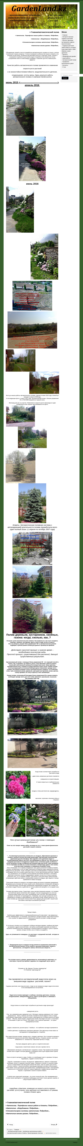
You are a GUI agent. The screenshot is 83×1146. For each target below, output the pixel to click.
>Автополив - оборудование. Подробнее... (45, 39)
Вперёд (54, 1124)
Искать (65, 78)
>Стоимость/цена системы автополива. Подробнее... (40, 42)
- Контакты (65, 65)
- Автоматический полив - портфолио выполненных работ (69, 61)
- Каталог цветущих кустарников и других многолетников (68, 42)
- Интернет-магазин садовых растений (67, 37)
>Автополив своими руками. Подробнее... (45, 45)
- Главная (64, 35)
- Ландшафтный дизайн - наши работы (69, 57)
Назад (10, 1124)
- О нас (64, 67)
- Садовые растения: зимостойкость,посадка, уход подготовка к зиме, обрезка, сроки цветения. (69, 49)
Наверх (75, 1142)
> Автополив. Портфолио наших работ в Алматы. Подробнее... (37, 35)
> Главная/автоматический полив (44, 32)
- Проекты (65, 54)
